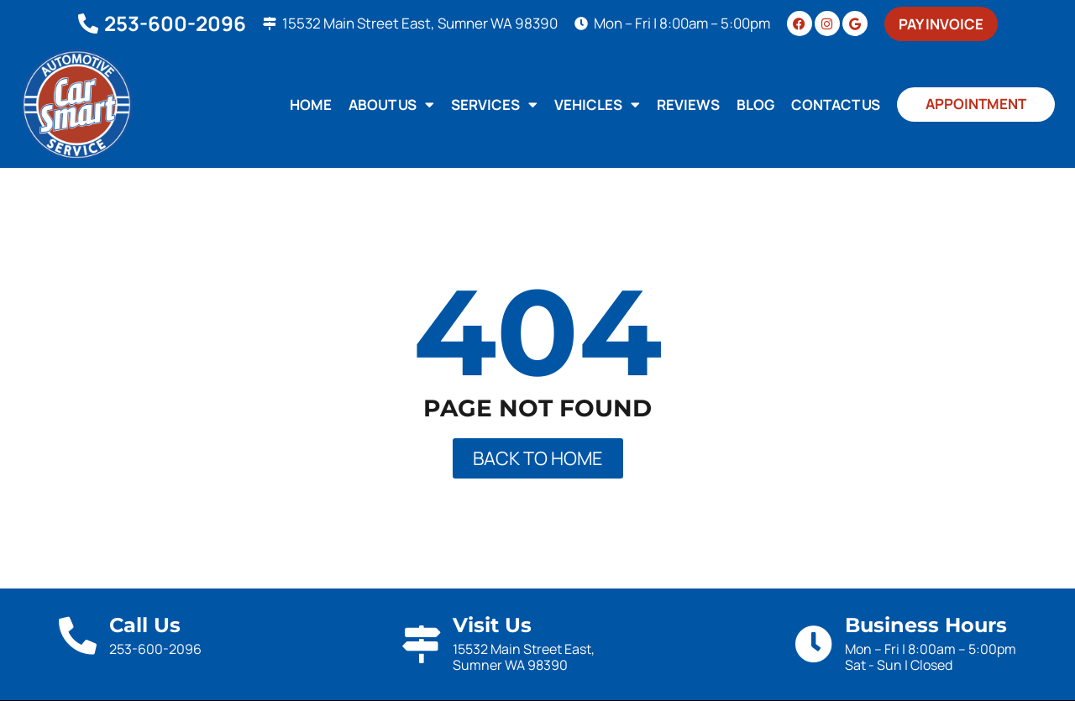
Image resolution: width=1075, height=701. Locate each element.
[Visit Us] (421, 644)
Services (494, 104)
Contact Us (835, 104)
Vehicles (597, 104)
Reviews (688, 104)
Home (311, 104)
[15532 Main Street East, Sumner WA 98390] (269, 23)
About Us (391, 104)
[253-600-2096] (88, 23)
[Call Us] (78, 636)
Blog (755, 104)
